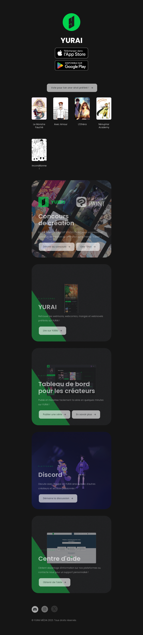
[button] (72, 88)
